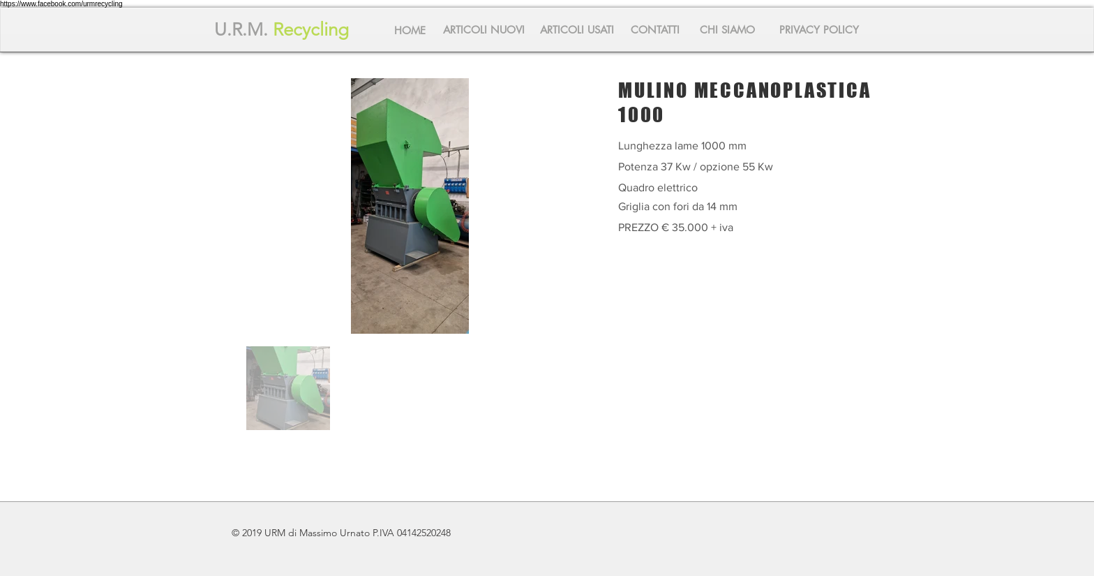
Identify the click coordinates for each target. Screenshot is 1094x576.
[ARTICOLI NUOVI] (483, 29)
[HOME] (410, 30)
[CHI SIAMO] (727, 29)
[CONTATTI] (655, 29)
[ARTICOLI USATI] (577, 29)
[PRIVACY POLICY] (819, 29)
